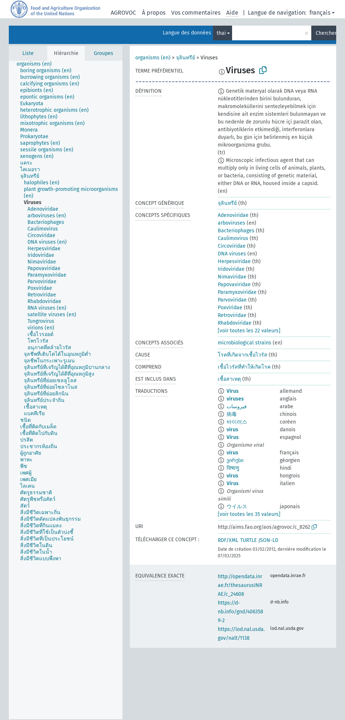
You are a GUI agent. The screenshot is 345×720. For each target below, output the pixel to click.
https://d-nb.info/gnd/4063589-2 (240, 612)
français (319, 12)
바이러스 (237, 422)
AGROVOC (123, 12)
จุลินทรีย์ (185, 58)
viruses (235, 399)
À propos (153, 12)
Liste (28, 53)
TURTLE (248, 540)
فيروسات (237, 406)
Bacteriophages (236, 231)
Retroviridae (232, 315)
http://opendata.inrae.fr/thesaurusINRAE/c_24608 (240, 585)
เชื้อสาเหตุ (229, 379)
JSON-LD (268, 540)
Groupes (103, 53)
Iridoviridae (231, 269)
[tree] (65, 390)
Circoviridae (232, 246)
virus (232, 430)
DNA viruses (232, 254)
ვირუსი (235, 460)
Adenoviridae (233, 215)
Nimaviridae (232, 277)
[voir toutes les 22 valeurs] (249, 331)
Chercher (326, 33)
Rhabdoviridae (235, 323)
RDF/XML (228, 540)
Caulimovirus (233, 238)
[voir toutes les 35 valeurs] (249, 514)
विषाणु (233, 468)
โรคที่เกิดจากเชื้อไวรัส (242, 355)
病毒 (232, 414)
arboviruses (231, 223)
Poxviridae (230, 307)
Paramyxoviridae (237, 292)
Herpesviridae (234, 261)
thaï (221, 33)
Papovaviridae (234, 284)
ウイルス (237, 506)
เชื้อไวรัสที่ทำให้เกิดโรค (244, 367)
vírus (232, 476)
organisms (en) (152, 58)
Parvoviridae (232, 300)
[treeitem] (37, 64)
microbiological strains (244, 343)
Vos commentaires (195, 12)
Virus (233, 391)
